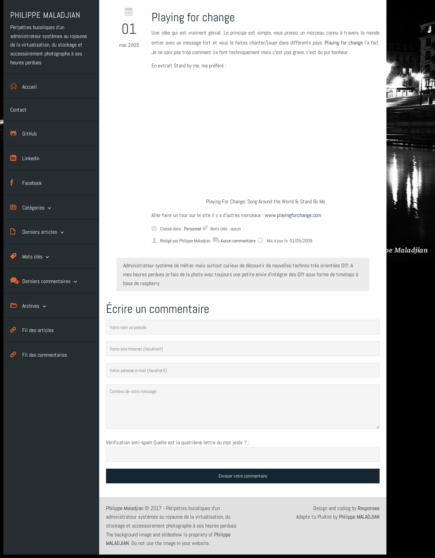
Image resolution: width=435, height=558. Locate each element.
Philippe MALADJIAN (359, 516)
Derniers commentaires (40, 281)
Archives (24, 305)
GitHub (23, 133)
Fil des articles (32, 330)
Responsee (369, 508)
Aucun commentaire (233, 241)
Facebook (26, 182)
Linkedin (24, 158)
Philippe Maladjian (124, 508)
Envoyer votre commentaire (243, 476)
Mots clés (26, 256)
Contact (18, 109)
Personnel (192, 229)
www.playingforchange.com (293, 215)
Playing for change (344, 42)
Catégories (27, 207)
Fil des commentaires (38, 354)
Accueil (23, 86)
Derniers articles (33, 231)
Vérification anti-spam (129, 442)
